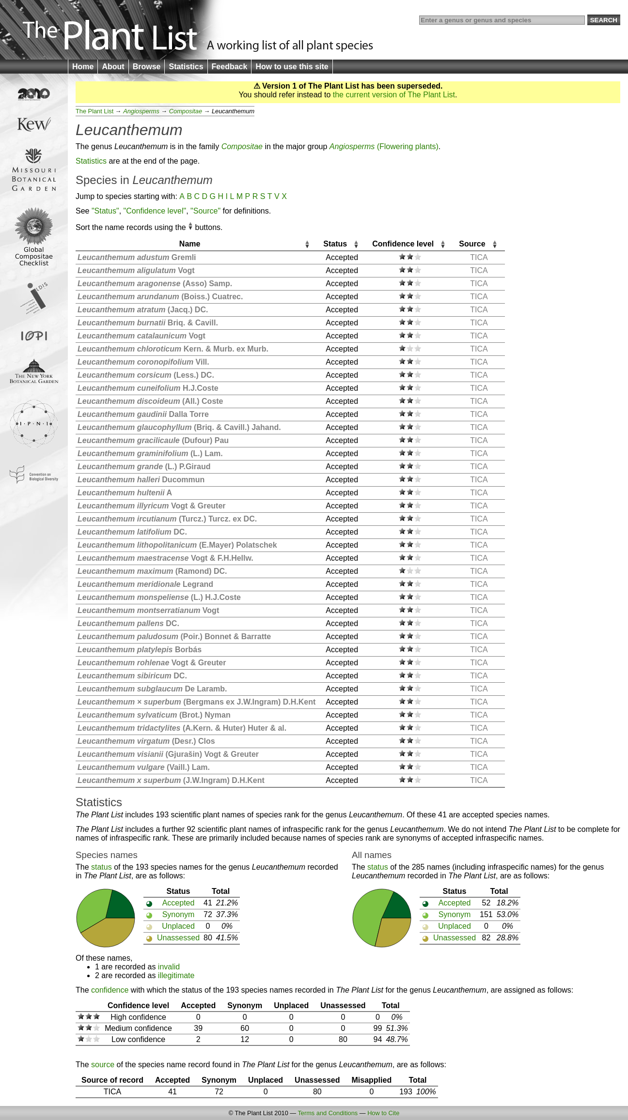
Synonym (178, 914)
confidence (109, 990)
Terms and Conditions (328, 1113)
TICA (478, 257)
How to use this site (291, 66)
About (113, 66)
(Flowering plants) (384, 146)
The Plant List (94, 111)
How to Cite (383, 1113)
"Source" (205, 211)
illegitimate (176, 975)
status (101, 867)
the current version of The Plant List (394, 95)
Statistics (186, 66)
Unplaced (178, 926)
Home (83, 66)
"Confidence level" (155, 211)
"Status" (105, 211)
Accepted (178, 903)
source (102, 1064)
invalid (169, 967)
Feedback (230, 66)
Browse (147, 66)
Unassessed (178, 938)
